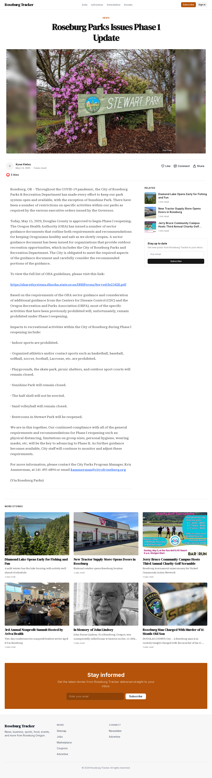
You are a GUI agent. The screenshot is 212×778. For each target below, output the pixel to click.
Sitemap (61, 730)
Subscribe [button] (188, 4)
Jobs (84, 5)
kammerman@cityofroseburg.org (98, 469)
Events (128, 5)
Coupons (62, 748)
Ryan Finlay (23, 164)
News (106, 17)
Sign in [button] (201, 4)
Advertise (97, 5)
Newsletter (113, 5)
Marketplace (64, 742)
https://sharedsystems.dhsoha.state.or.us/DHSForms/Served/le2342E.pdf (68, 284)
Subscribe (176, 261)
